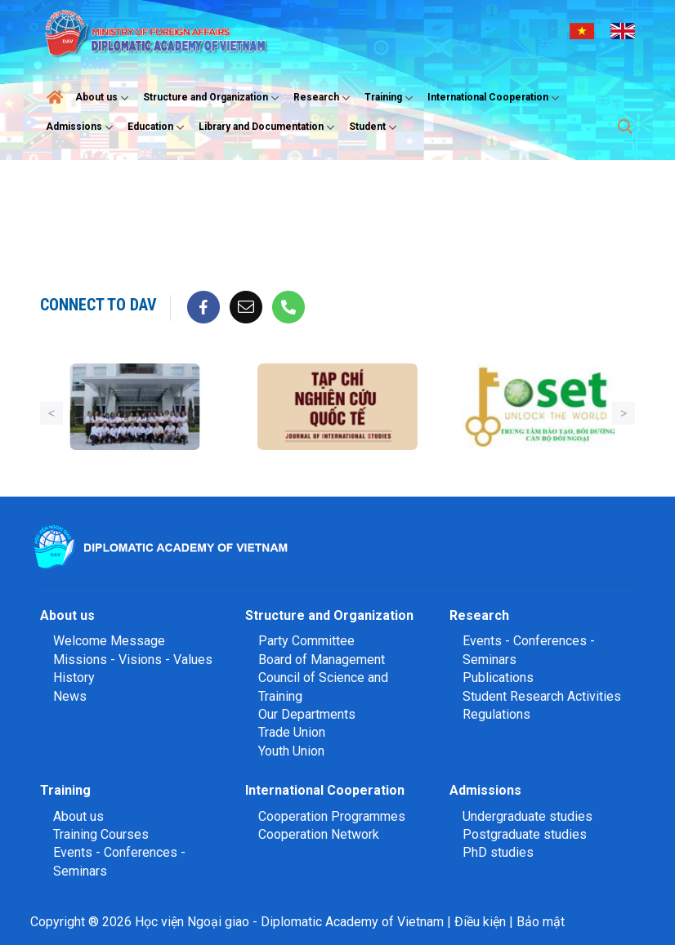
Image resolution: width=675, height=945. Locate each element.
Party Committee (306, 641)
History (74, 677)
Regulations (496, 714)
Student (374, 127)
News (70, 696)
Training (390, 98)
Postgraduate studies (525, 834)
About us (103, 98)
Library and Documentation (268, 127)
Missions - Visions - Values (132, 659)
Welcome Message (109, 641)
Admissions (81, 127)
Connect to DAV (98, 304)
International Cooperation (495, 98)
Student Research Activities (542, 696)
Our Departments (306, 714)
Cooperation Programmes (331, 816)
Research (323, 98)
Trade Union (291, 732)
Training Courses (101, 834)
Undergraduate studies (527, 816)
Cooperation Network (318, 834)
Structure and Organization (213, 98)
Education (157, 127)
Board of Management (321, 659)
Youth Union (291, 751)
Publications (498, 677)
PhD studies (498, 852)
